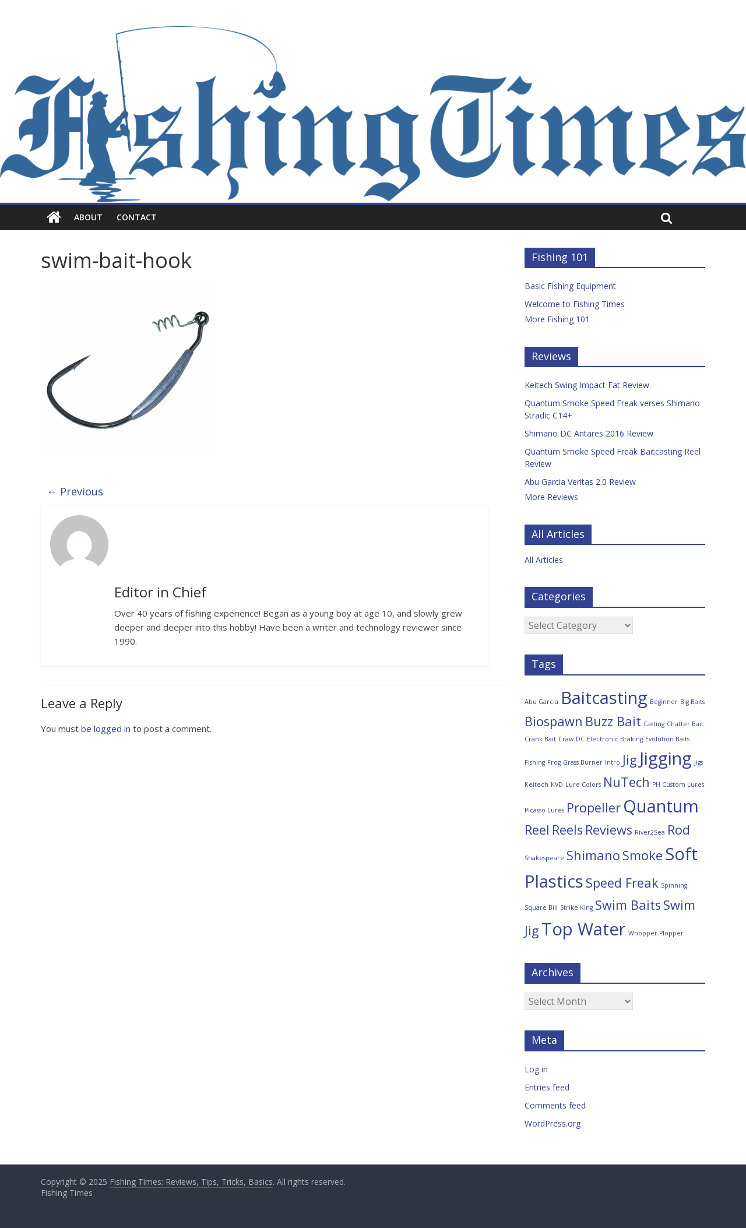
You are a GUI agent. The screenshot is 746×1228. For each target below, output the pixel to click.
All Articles (544, 559)
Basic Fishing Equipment (570, 285)
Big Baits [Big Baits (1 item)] (692, 702)
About (88, 217)
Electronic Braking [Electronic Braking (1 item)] (615, 739)
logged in (112, 728)
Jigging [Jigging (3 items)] (665, 758)
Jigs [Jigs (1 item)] (698, 762)
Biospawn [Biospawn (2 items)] (554, 721)
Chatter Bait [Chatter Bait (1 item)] (685, 724)
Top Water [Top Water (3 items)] (583, 929)
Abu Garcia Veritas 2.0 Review (580, 481)
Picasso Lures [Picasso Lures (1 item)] (544, 810)
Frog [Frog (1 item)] (554, 762)
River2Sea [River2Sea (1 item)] (650, 832)
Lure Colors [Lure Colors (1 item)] (583, 784)
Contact (137, 217)
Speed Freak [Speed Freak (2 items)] (622, 882)
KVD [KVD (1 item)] (557, 784)
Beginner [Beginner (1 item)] (664, 702)
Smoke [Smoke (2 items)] (642, 855)
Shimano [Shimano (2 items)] (593, 855)
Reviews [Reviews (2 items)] (608, 829)
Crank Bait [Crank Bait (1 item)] (540, 739)
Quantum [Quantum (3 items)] (661, 806)
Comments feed (555, 1105)
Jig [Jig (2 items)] (629, 759)
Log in (536, 1069)
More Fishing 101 (557, 319)
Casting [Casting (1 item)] (653, 724)
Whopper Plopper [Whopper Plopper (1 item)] (656, 933)
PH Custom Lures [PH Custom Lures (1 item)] (678, 784)
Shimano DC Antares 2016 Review (589, 433)
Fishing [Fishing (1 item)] (535, 762)
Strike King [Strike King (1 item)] (576, 907)
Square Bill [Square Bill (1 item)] (541, 907)
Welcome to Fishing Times (575, 303)
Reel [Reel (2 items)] (537, 829)
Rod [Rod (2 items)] (678, 829)
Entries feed (547, 1087)
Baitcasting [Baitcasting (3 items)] (604, 697)
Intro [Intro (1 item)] (612, 762)
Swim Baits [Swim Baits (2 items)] (628, 904)
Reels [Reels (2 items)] (567, 829)
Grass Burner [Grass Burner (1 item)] (583, 762)
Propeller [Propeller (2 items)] (593, 807)
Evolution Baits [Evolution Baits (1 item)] (667, 739)
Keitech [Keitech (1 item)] (536, 784)
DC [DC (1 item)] (580, 739)
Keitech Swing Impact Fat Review (587, 384)
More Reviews (551, 496)
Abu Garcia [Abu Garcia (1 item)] (541, 702)
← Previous (75, 491)
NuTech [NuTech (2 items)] (626, 781)
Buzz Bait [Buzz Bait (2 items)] (613, 721)
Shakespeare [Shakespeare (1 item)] (544, 858)
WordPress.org (552, 1123)
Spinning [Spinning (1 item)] (674, 885)
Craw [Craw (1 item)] (565, 739)
